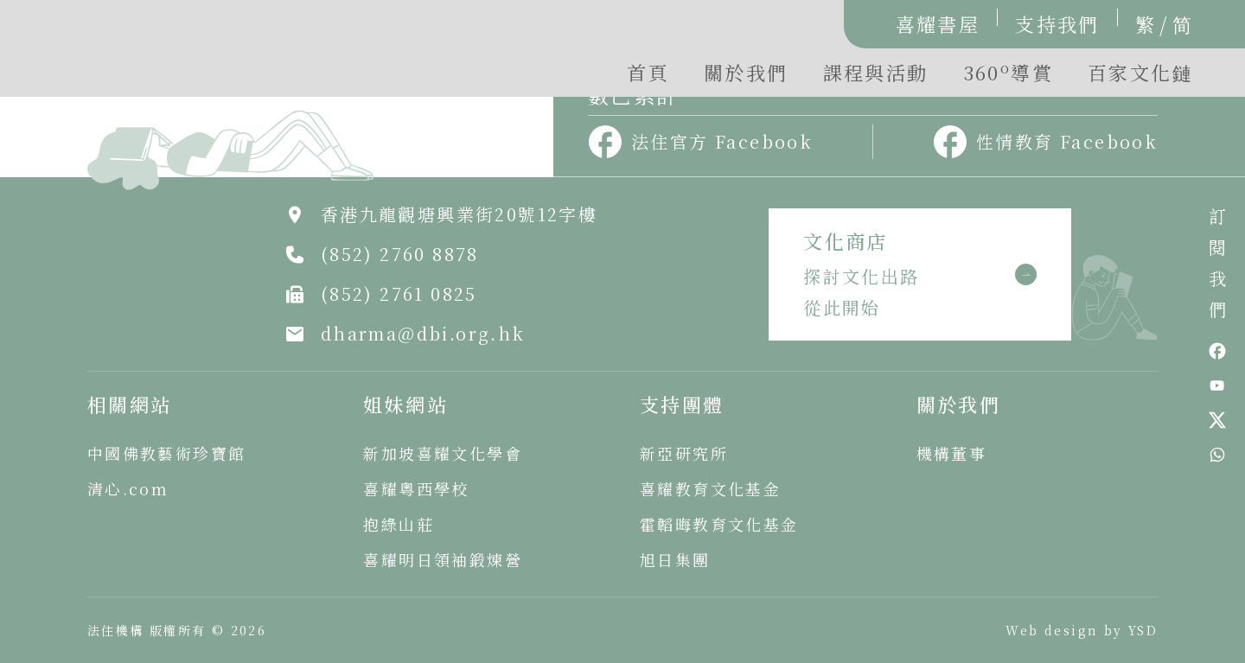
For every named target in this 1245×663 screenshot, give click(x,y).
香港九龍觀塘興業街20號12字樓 (459, 213)
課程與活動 (876, 72)
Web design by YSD (1082, 630)
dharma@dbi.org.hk (423, 333)
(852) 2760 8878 (400, 253)
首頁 (648, 72)
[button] (1008, 77)
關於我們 (746, 72)
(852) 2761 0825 (399, 293)
